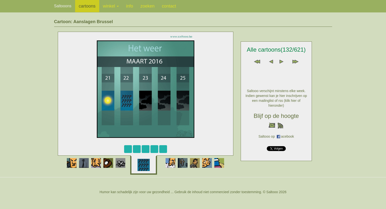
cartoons (87, 6)
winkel (111, 6)
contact (169, 6)
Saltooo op (267, 136)
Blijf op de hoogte (276, 116)
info (129, 6)
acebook (287, 136)
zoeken (147, 6)
